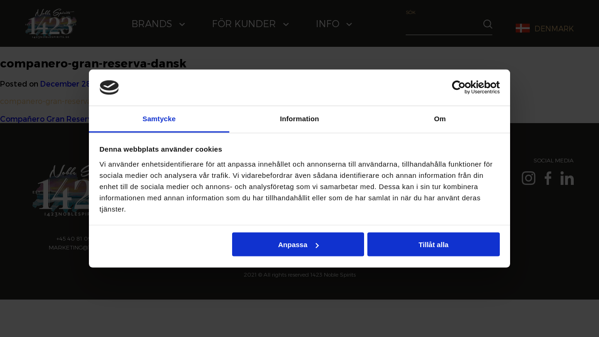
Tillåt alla (433, 245)
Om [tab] (440, 118)
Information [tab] (299, 118)
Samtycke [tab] (159, 118)
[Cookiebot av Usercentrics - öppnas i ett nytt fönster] (459, 88)
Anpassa (298, 245)
